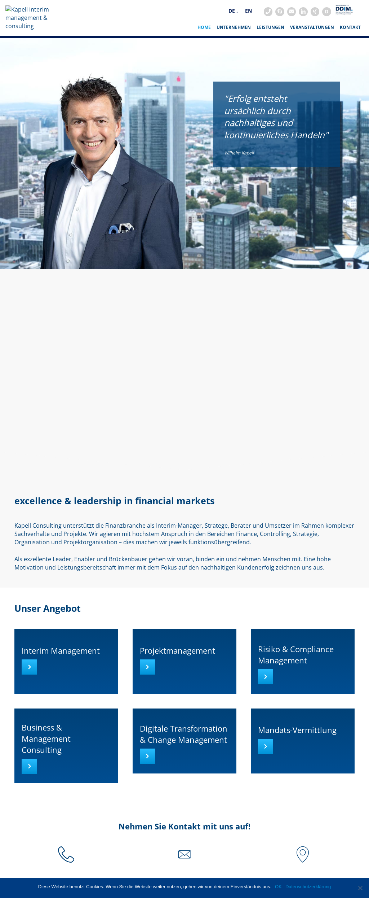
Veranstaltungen (312, 43)
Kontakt (350, 43)
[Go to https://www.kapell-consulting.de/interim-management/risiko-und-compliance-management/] (303, 677)
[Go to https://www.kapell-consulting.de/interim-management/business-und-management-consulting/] (66, 761)
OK (278, 886)
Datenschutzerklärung (308, 886)
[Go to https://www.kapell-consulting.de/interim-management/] (66, 677)
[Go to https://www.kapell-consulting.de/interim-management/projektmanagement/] (184, 677)
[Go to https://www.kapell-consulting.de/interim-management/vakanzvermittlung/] (303, 756)
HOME (204, 43)
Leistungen (270, 43)
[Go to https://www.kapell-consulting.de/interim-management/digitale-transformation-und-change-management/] (184, 756)
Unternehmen (234, 43)
